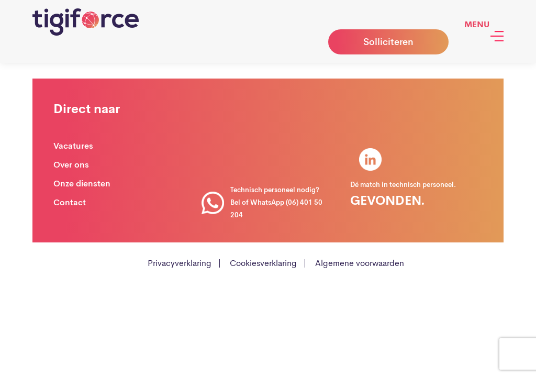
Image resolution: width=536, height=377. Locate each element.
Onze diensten (81, 183)
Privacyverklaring (179, 263)
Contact (69, 202)
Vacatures (73, 145)
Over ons (71, 164)
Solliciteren (388, 42)
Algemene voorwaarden (359, 263)
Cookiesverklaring (263, 263)
